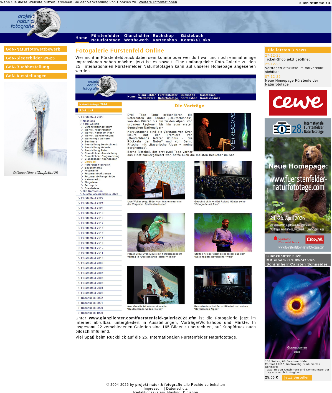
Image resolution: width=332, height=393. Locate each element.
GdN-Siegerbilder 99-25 (30, 58)
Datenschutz (177, 389)
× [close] (300, 3)
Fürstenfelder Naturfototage (106, 37)
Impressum (153, 389)
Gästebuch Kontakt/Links (196, 37)
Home (82, 38)
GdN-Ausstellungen (26, 76)
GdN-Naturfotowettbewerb (33, 49)
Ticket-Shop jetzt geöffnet (287, 59)
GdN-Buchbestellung (27, 67)
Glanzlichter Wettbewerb (137, 37)
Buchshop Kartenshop (166, 37)
